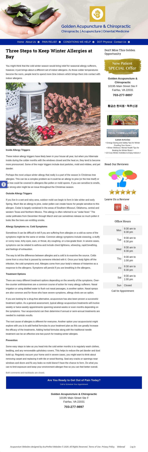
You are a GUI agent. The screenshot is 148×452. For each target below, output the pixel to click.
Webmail (121, 447)
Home (20, 41)
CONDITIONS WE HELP (77, 41)
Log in (133, 447)
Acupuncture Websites (20, 447)
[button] (3, 184)
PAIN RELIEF (49, 41)
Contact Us (120, 41)
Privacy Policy (108, 447)
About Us (31, 41)
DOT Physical (104, 41)
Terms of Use (95, 447)
